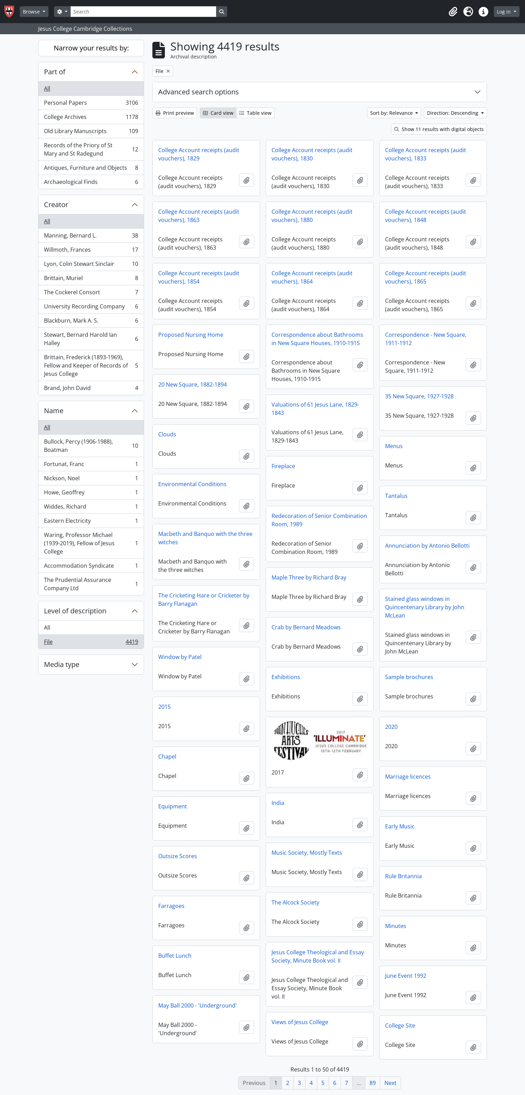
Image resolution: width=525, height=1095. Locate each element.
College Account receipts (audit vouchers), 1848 (425, 216)
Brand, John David (91, 389)
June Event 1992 (405, 976)
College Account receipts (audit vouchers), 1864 (312, 277)
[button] (453, 11)
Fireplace (283, 466)
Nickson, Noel (91, 479)
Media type (61, 664)
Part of (54, 71)
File (91, 643)
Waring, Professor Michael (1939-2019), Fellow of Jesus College (91, 543)
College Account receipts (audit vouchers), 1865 (425, 277)
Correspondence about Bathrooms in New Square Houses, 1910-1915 (317, 339)
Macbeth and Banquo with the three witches (205, 538)
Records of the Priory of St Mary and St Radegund (91, 149)
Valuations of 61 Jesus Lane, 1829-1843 (315, 409)
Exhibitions (286, 677)
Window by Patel (180, 657)
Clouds (167, 434)
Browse (32, 11)
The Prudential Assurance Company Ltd (91, 584)
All (47, 88)
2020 (391, 727)
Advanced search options (198, 91)
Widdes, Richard (91, 508)
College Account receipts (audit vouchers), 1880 (312, 216)
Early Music (400, 826)
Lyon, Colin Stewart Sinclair (91, 265)
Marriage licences (408, 776)
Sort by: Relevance (392, 113)
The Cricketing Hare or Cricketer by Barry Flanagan (203, 599)
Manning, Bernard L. (91, 237)
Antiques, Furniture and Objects (91, 169)
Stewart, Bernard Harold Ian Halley (91, 339)
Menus (394, 446)
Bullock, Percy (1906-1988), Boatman (91, 446)
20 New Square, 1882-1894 (192, 384)
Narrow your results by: (91, 48)
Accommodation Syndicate (91, 567)
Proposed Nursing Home (190, 334)
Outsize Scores (177, 856)
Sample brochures (409, 677)
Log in (504, 11)
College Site (400, 1025)
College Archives (91, 118)
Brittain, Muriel (91, 279)
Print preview (174, 113)
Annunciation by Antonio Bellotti (427, 545)
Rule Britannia (403, 876)
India (278, 803)
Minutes (395, 926)
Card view (218, 113)
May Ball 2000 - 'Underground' (197, 1005)
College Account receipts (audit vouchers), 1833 (425, 154)
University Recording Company (91, 308)
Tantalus (396, 496)
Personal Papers (91, 104)
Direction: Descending (453, 113)
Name (53, 410)
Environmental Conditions (192, 484)
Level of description (75, 610)
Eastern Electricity (91, 522)
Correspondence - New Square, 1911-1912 (425, 339)
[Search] (143, 11)
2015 (164, 707)
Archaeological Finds (91, 183)
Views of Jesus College (300, 1022)
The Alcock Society (295, 902)
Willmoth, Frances (91, 251)
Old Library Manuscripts (91, 132)
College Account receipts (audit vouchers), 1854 (198, 277)
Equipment (172, 806)
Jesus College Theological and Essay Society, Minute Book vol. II (318, 956)
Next (390, 1083)
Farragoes (171, 906)
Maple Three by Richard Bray (309, 577)
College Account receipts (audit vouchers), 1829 (198, 154)
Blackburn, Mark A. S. (91, 322)
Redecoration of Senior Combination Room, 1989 (319, 520)
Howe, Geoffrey (91, 494)
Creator (56, 204)
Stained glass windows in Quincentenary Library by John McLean (424, 607)
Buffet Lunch (175, 955)
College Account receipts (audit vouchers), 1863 (198, 216)
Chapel (167, 756)
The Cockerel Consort (91, 293)
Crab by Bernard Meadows (306, 627)
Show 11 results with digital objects (439, 129)
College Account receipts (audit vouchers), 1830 (312, 154)
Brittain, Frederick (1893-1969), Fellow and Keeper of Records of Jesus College (91, 365)
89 (373, 1083)
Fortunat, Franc (91, 465)
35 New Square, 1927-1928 (419, 396)
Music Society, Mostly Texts (307, 852)
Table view (255, 113)
